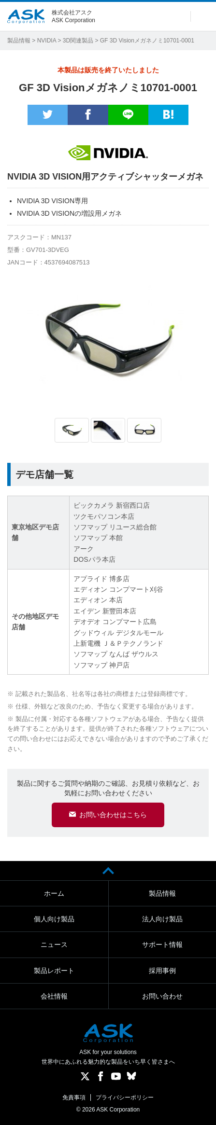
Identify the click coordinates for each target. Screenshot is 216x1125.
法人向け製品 (162, 919)
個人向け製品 (54, 919)
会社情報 (54, 996)
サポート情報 (162, 944)
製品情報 (18, 40)
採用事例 (162, 970)
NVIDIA (46, 40)
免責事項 (74, 1097)
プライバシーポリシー (125, 1097)
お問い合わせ (162, 996)
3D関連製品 (78, 40)
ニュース (54, 944)
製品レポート (54, 970)
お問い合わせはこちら (113, 815)
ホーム (54, 893)
